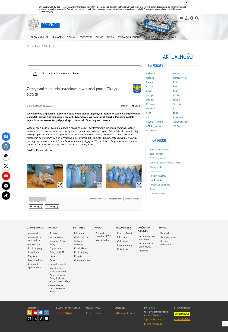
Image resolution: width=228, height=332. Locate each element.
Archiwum (144, 250)
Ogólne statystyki (82, 237)
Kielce (176, 82)
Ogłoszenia (122, 241)
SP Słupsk (151, 130)
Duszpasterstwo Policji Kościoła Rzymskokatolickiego (60, 278)
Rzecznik (164, 233)
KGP (148, 113)
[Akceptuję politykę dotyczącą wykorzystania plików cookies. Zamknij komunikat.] (186, 2)
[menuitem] (39, 36)
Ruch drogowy (35, 248)
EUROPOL (178, 117)
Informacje (79, 233)
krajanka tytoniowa (98, 199)
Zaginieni (32, 256)
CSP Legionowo (154, 126)
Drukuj (136, 105)
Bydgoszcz (178, 73)
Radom (176, 99)
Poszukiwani (34, 252)
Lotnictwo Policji (36, 260)
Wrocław (150, 108)
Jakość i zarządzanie (159, 184)
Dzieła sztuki (155, 167)
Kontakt (163, 227)
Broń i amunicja (157, 158)
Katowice (150, 82)
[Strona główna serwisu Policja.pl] (181, 18)
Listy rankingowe (125, 245)
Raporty (78, 256)
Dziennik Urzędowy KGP (103, 235)
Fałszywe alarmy (157, 176)
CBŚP (176, 113)
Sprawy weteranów (165, 242)
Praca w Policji (123, 227)
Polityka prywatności (153, 323)
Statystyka (79, 227)
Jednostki (54, 233)
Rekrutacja (122, 249)
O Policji (52, 227)
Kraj (175, 108)
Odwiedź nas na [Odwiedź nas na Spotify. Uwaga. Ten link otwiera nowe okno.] (46, 318)
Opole (176, 95)
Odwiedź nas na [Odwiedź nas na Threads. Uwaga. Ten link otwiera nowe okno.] (29, 318)
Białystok (150, 73)
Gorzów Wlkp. (180, 78)
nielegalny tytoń (115, 199)
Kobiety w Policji (157, 193)
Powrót (123, 105)
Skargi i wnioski (168, 237)
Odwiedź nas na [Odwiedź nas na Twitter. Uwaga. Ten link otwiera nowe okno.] (35, 318)
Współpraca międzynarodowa (58, 270)
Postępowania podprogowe (146, 245)
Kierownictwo (56, 237)
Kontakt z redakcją (93, 313)
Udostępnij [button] (36, 206)
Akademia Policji (181, 121)
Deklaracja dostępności (125, 313)
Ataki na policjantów (159, 149)
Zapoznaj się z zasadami (154, 319)
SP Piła (176, 126)
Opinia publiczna (82, 260)
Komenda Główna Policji (58, 242)
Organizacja (56, 248)
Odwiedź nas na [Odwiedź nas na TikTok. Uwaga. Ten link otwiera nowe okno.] (40, 318)
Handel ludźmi (156, 180)
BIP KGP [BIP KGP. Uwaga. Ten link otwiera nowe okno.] (68, 313)
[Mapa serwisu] (187, 18)
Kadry (152, 189)
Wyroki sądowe (103, 240)
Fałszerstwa (155, 171)
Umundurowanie (58, 264)
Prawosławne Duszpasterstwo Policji (58, 288)
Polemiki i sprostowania (34, 266)
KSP (175, 86)
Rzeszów (150, 104)
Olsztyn (150, 95)
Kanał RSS (29, 312)
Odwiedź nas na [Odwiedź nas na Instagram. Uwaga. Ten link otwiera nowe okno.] (46, 312)
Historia (53, 256)
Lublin (149, 91)
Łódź (175, 91)
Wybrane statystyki (78, 242)
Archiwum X (34, 244)
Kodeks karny (81, 248)
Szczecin (177, 104)
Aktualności (49, 46)
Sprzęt (53, 260)
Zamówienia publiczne (144, 229)
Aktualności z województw (34, 238)
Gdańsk (150, 78)
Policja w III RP (57, 252)
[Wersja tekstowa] (191, 18)
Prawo (98, 227)
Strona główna (34, 46)
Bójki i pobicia (156, 154)
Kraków (150, 86)
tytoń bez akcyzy (132, 199)
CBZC (149, 117)
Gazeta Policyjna (154, 121)
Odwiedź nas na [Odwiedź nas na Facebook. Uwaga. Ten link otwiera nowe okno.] (40, 312)
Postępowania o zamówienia (147, 238)
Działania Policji (35, 227)
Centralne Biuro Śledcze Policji (164, 162)
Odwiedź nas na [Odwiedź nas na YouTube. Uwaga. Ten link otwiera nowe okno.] (35, 312)
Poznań (150, 99)
